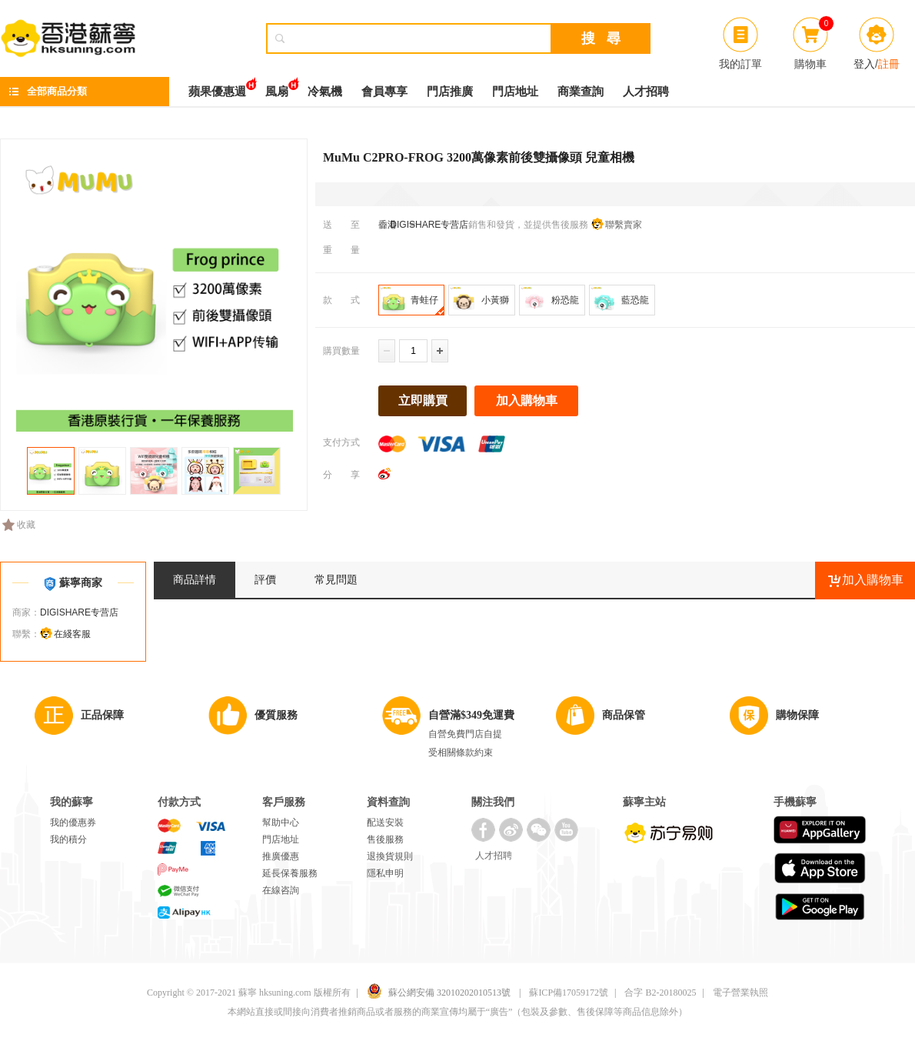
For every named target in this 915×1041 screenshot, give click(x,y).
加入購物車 (526, 400)
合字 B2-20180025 (660, 992)
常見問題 (336, 580)
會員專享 (384, 91)
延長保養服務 (290, 873)
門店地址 (515, 91)
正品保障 (102, 715)
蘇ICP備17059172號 (568, 992)
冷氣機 (325, 91)
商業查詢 (580, 91)
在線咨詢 (280, 890)
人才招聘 (646, 91)
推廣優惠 (280, 856)
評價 (265, 580)
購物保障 (797, 715)
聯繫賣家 (623, 224)
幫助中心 (280, 822)
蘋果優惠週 (217, 87)
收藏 (18, 525)
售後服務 (385, 839)
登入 (864, 64)
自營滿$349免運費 (471, 715)
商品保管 (623, 715)
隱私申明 (385, 873)
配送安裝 (385, 822)
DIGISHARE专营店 (428, 224)
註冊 (889, 64)
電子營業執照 (740, 992)
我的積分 (68, 839)
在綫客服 (72, 634)
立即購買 (423, 400)
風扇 (276, 87)
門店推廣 (450, 91)
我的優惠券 (73, 822)
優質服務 (276, 715)
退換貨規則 (390, 856)
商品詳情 (194, 580)
